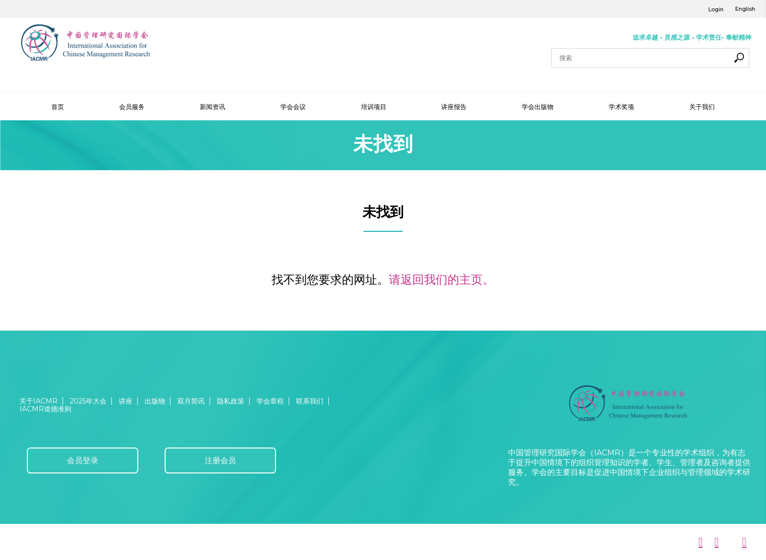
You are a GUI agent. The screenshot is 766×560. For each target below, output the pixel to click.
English (745, 8)
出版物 (155, 401)
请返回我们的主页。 (441, 279)
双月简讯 (191, 401)
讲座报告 (454, 107)
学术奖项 (621, 107)
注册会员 (220, 460)
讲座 (125, 401)
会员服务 (132, 107)
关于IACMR (39, 401)
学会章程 (270, 401)
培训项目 (373, 107)
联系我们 (309, 401)
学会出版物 (537, 107)
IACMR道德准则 (45, 408)
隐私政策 (230, 401)
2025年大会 (88, 401)
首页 (57, 107)
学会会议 (293, 107)
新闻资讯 (212, 107)
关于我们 (702, 107)
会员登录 (82, 460)
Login (715, 9)
